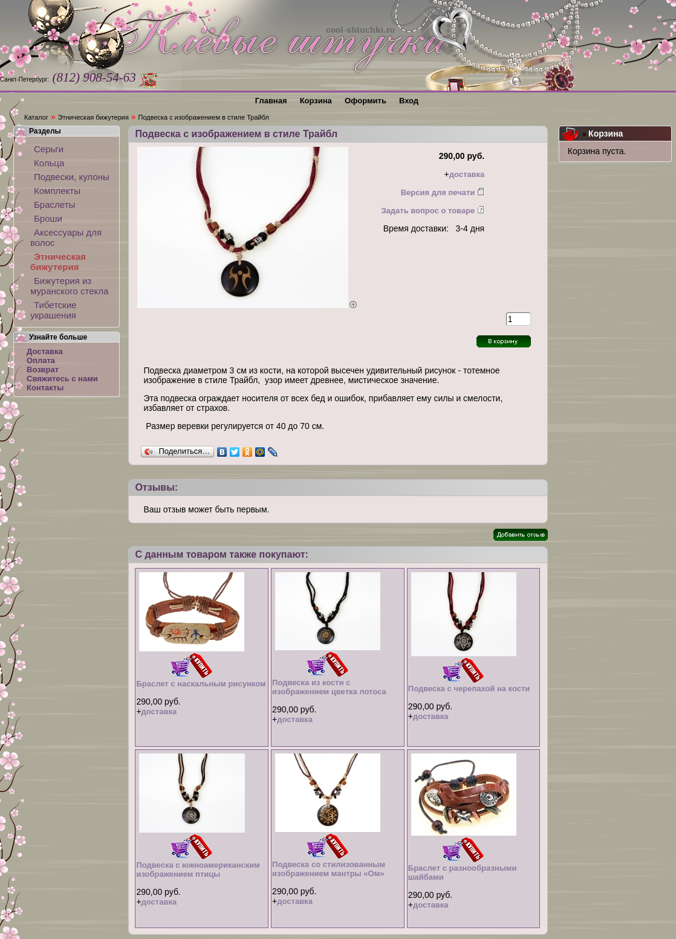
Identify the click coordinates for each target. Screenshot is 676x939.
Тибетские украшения (53, 310)
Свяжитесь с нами (62, 378)
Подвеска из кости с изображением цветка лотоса (329, 687)
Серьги (48, 149)
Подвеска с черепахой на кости (469, 688)
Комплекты (57, 191)
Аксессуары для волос (66, 237)
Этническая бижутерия (93, 117)
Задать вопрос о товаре (428, 210)
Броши (48, 218)
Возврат (43, 369)
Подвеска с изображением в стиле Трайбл (203, 117)
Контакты (45, 387)
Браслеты (54, 204)
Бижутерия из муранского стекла (69, 286)
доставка (467, 174)
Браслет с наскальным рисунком (200, 683)
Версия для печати (438, 192)
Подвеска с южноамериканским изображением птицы (198, 869)
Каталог (36, 117)
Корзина (605, 133)
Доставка (45, 351)
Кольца (49, 163)
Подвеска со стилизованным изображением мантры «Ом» (328, 869)
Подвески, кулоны (71, 177)
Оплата (41, 360)
